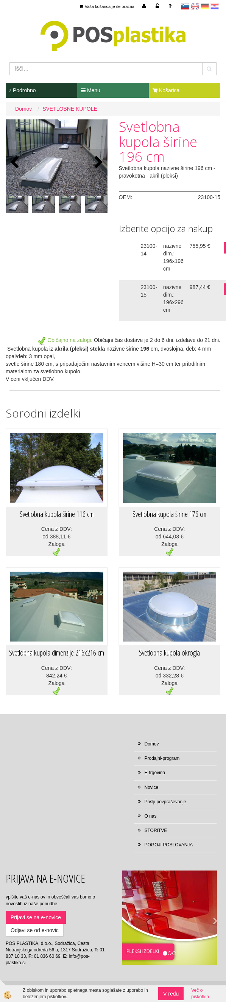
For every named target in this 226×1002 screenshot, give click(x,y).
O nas (151, 816)
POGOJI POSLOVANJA (169, 844)
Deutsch (205, 6)
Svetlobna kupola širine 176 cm (169, 514)
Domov (23, 109)
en (195, 6)
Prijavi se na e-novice (36, 917)
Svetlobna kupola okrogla (169, 653)
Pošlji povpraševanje (165, 801)
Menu (90, 90)
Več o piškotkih (200, 993)
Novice (152, 787)
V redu (171, 994)
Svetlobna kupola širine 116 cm (57, 514)
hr (214, 6)
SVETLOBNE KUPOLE (69, 109)
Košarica (166, 90)
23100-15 (149, 291)
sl (185, 6)
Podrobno (22, 90)
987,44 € (200, 287)
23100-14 (149, 250)
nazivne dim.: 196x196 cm (173, 257)
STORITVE (156, 830)
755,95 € (200, 246)
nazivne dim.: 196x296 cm (173, 298)
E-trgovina (155, 772)
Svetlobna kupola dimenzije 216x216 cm (56, 653)
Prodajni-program (162, 758)
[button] (98, 162)
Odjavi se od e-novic (35, 930)
